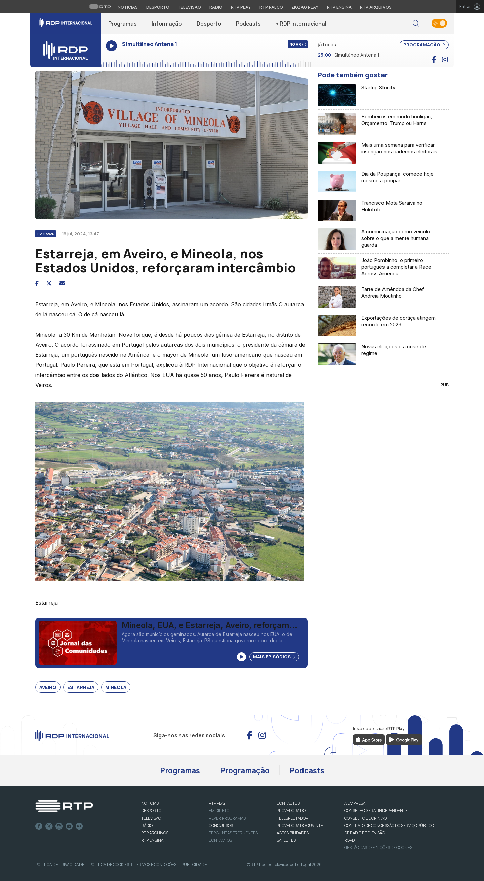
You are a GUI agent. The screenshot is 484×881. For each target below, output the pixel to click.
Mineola (115, 687)
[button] (416, 23)
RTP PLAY (217, 803)
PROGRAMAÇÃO (424, 45)
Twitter (49, 826)
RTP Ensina (152, 840)
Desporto (209, 23)
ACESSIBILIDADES (293, 833)
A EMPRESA (354, 803)
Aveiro (47, 687)
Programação (245, 770)
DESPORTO (151, 810)
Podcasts (248, 23)
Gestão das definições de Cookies (378, 847)
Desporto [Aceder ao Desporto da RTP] (157, 7)
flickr (79, 826)
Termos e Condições (155, 864)
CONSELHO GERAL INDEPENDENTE (376, 810)
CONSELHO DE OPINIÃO (365, 818)
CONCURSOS (221, 825)
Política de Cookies (109, 864)
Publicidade (194, 864)
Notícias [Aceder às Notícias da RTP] (128, 7)
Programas (122, 23)
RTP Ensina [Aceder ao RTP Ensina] (339, 7)
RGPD (349, 840)
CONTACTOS (288, 803)
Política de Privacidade (59, 864)
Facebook (39, 826)
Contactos (220, 840)
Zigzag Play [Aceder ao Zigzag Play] (305, 7)
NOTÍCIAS (150, 803)
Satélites (286, 840)
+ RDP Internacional (301, 23)
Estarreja (80, 687)
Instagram (59, 826)
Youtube (69, 826)
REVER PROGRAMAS (227, 818)
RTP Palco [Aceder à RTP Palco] (271, 7)
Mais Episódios (274, 657)
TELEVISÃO (151, 818)
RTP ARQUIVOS (154, 833)
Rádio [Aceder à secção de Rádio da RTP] (216, 7)
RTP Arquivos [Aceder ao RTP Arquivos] (376, 7)
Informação (167, 23)
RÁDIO (147, 825)
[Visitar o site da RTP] (100, 6)
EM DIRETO (219, 810)
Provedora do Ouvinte (300, 825)
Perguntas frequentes (233, 833)
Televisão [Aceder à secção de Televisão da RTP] (189, 7)
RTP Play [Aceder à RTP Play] (241, 7)
